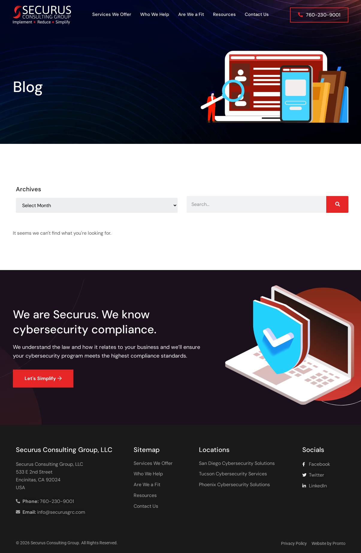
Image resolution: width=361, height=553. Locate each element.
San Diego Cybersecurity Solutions (237, 463)
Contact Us (257, 14)
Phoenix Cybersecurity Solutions (234, 485)
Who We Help (154, 14)
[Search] (337, 204)
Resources (224, 14)
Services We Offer (111, 14)
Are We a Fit (191, 14)
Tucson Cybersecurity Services (233, 474)
